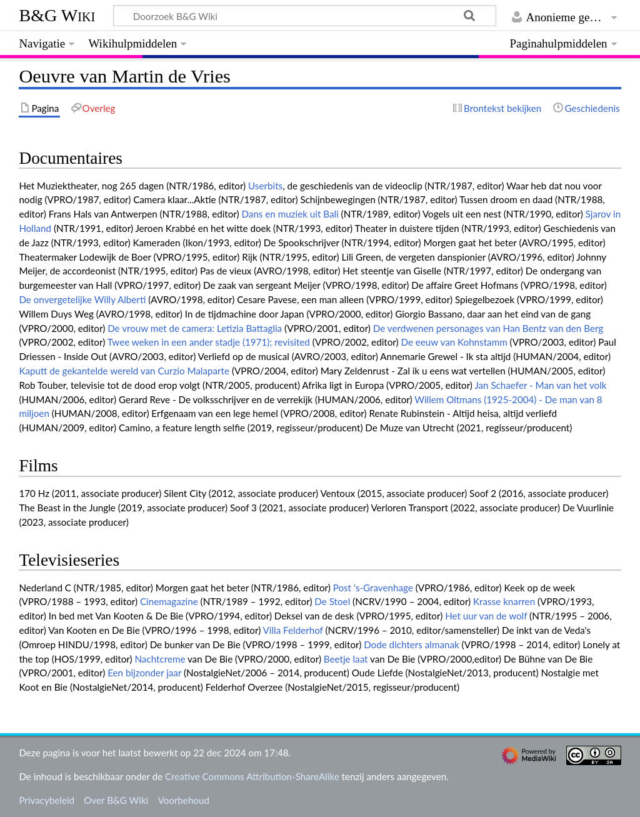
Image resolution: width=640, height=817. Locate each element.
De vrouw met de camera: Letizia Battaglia (195, 328)
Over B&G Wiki (116, 800)
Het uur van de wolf (486, 615)
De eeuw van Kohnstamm (454, 342)
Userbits (265, 185)
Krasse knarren (504, 601)
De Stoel (332, 601)
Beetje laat (346, 658)
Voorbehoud (183, 800)
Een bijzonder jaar (144, 672)
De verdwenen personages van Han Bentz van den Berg (488, 328)
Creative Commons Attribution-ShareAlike (252, 776)
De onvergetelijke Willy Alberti (82, 299)
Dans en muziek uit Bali (289, 213)
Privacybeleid (46, 800)
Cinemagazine (169, 601)
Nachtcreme (159, 658)
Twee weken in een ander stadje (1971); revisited (209, 342)
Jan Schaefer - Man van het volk (540, 385)
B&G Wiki (57, 15)
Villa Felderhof (293, 630)
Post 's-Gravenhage (373, 587)
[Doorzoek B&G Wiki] (304, 16)
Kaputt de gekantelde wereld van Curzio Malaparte (124, 370)
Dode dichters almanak (411, 644)
